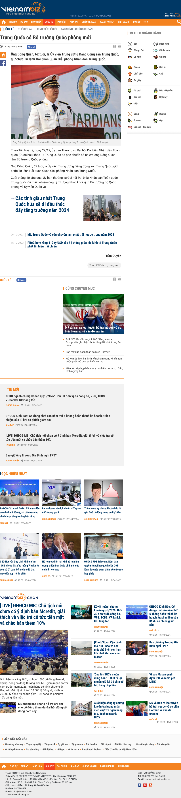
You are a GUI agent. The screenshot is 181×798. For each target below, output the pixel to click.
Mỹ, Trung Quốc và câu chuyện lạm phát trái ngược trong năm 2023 (71, 235)
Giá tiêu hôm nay (123, 744)
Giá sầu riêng (32, 749)
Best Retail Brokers (92, 749)
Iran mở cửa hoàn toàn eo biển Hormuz (88, 352)
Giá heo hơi (91, 744)
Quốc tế (7, 29)
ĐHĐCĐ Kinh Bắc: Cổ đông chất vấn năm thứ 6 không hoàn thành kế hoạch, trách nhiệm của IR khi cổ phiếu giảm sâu (58, 418)
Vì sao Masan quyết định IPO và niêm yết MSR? (162, 678)
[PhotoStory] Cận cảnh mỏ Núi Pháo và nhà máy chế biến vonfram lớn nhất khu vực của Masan (107, 650)
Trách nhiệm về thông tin (17, 794)
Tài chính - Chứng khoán (76, 29)
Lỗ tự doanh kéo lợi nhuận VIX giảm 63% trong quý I (61, 510)
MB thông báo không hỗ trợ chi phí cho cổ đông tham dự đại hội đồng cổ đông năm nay (42, 707)
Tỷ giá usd (50, 744)
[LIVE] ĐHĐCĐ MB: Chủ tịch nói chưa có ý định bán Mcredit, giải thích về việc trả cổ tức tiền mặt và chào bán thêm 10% (59, 438)
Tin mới (13, 389)
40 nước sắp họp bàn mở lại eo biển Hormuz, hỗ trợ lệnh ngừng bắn (94, 370)
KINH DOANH (124, 22)
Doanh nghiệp (12, 460)
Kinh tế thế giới (47, 29)
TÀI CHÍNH (61, 22)
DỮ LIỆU (136, 22)
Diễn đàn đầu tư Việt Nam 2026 (120, 749)
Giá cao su (73, 749)
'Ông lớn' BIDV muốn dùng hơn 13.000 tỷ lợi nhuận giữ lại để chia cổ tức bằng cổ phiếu (108, 680)
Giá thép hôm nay (14, 749)
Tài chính (10, 445)
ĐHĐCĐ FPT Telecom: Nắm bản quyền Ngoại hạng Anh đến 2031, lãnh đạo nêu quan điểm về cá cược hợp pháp (103, 567)
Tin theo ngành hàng (144, 33)
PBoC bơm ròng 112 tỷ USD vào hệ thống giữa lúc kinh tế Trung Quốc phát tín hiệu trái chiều (72, 244)
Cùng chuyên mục (80, 288)
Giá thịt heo (48, 749)
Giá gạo (61, 749)
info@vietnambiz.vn (21, 791)
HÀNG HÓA (36, 22)
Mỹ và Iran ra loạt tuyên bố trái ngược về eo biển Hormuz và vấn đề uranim (93, 329)
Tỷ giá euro (77, 744)
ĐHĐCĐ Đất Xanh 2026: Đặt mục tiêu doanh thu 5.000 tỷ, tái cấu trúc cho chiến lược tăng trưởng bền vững (19, 512)
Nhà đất (10, 425)
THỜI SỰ (13, 22)
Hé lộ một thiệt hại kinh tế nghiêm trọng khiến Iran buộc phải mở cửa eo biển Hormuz (94, 360)
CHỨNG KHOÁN (89, 22)
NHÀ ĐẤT (74, 22)
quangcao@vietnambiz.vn (157, 779)
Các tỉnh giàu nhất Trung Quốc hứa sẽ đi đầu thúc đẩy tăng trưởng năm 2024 (42, 204)
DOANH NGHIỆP (107, 22)
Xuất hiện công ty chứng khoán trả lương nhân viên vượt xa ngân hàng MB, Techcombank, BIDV (109, 710)
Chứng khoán (12, 405)
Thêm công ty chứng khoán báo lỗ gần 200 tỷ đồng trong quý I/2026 (102, 510)
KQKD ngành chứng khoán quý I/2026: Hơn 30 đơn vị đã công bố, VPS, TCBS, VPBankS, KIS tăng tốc (56, 398)
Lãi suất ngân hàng (144, 744)
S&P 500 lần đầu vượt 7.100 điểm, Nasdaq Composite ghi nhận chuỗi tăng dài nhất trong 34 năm (93, 342)
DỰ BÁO (24, 22)
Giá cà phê (106, 744)
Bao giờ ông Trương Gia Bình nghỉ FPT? (31, 455)
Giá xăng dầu (163, 744)
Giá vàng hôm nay (14, 744)
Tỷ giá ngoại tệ (33, 744)
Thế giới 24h (25, 29)
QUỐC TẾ (49, 22)
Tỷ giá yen (63, 744)
